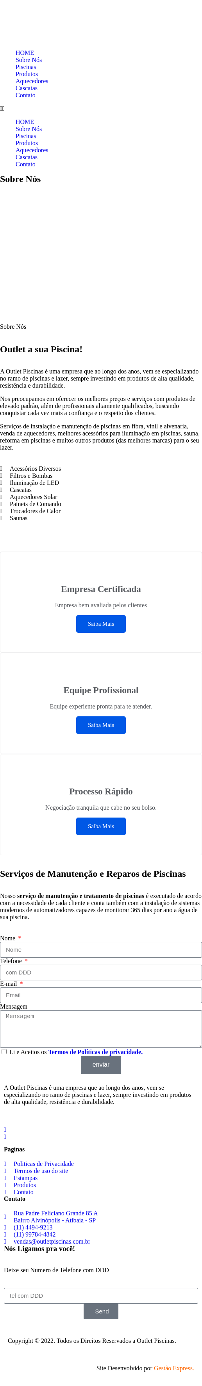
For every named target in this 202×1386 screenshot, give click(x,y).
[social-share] (101, 1129)
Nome (8, 938)
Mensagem (13, 1006)
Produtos (27, 74)
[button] (101, 108)
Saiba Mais (101, 624)
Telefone (11, 961)
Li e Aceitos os (76, 1052)
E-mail (9, 983)
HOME (25, 52)
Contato (26, 95)
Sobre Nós (29, 59)
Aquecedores (32, 81)
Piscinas (26, 67)
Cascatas (27, 88)
